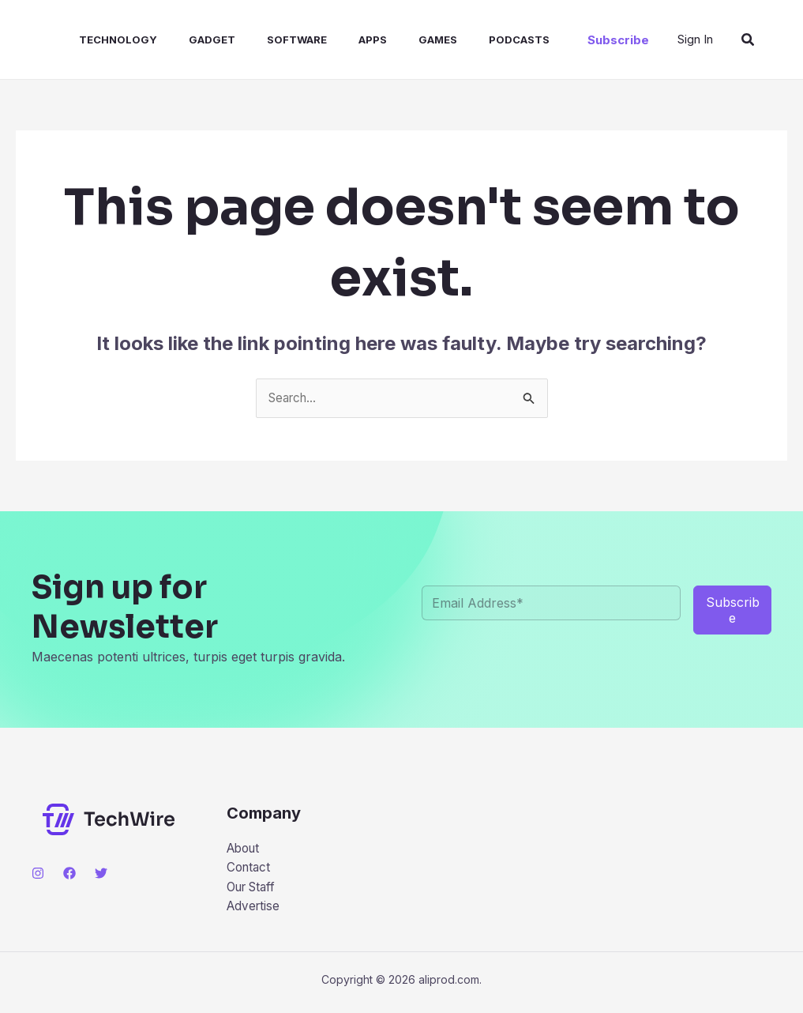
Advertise (255, 910)
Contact (250, 870)
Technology (102, 39)
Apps (338, 39)
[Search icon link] (748, 40)
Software (268, 39)
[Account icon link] (695, 39)
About (245, 849)
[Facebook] (69, 874)
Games (396, 39)
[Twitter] (101, 874)
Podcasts (471, 39)
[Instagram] (38, 874)
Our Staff (254, 890)
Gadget (190, 39)
